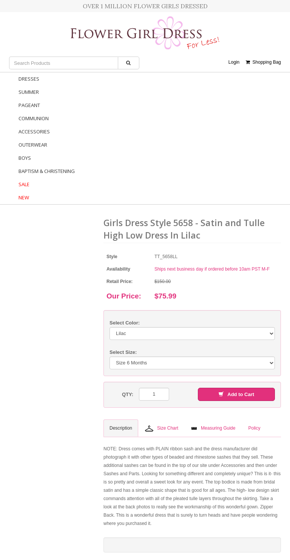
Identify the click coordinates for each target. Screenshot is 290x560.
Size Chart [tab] (161, 428)
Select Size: (123, 352)
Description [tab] (121, 428)
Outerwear (33, 144)
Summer (29, 92)
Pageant (29, 105)
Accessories (34, 131)
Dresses (29, 78)
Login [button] (233, 62)
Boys (25, 158)
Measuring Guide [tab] (213, 428)
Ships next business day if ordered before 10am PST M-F (212, 269)
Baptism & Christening (47, 171)
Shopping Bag (263, 62)
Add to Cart (236, 394)
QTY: (127, 394)
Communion (34, 118)
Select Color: (125, 323)
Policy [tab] (254, 428)
